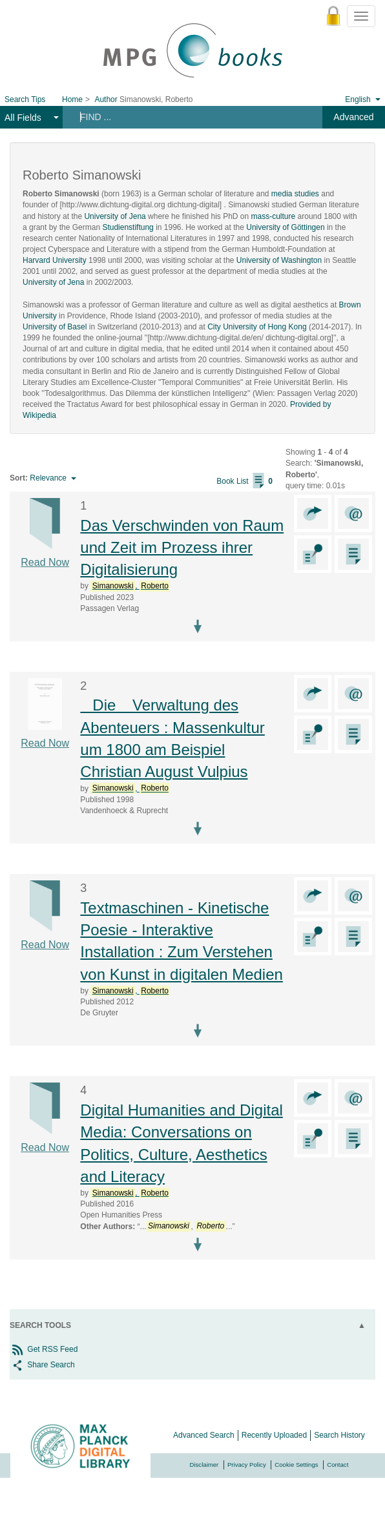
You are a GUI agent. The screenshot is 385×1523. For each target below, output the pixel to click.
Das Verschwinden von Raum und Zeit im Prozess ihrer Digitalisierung (182, 548)
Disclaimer (204, 1464)
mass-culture (273, 216)
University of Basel (55, 326)
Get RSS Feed (44, 1349)
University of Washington (279, 260)
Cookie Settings (296, 1464)
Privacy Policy (246, 1464)
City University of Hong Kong (256, 326)
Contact (337, 1464)
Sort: (19, 477)
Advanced (353, 117)
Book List (244, 481)
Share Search (42, 1364)
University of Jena (114, 216)
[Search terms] (186, 117)
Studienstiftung (127, 227)
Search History (339, 1435)
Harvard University (55, 260)
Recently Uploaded (274, 1435)
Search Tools (40, 1325)
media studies (295, 193)
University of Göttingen (285, 227)
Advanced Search (203, 1435)
